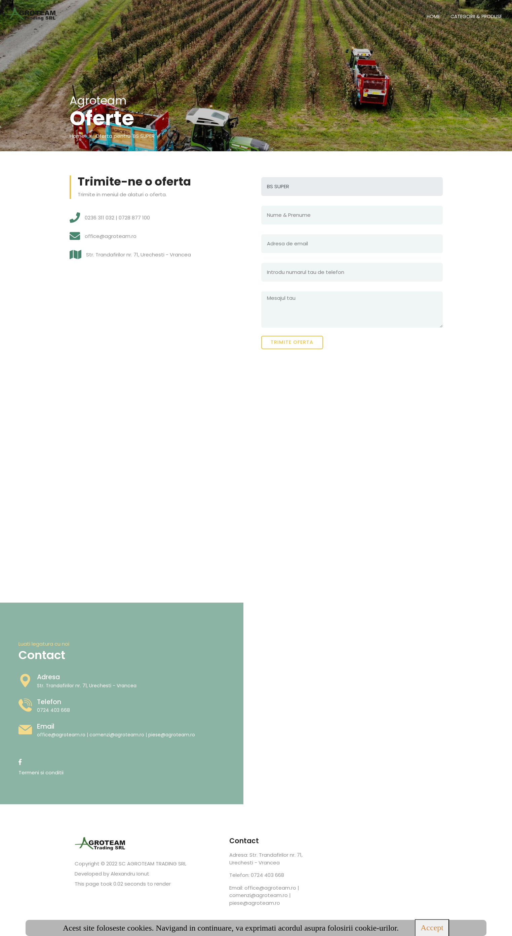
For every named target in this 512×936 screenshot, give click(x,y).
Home (77, 135)
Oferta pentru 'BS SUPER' (125, 135)
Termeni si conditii (30, 772)
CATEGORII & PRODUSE (476, 16)
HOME (433, 16)
